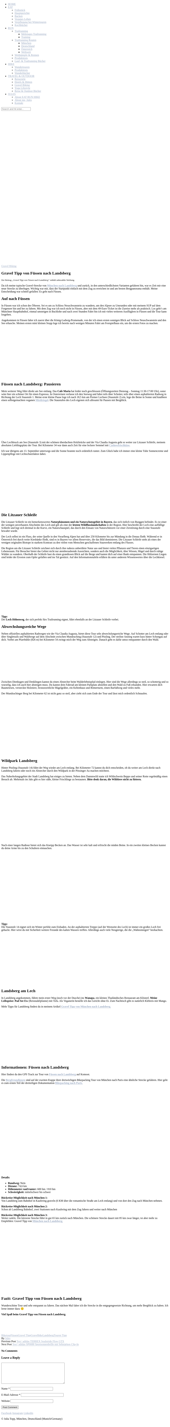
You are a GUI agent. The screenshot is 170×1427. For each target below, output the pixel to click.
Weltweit (26, 52)
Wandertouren (22, 67)
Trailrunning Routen (25, 40)
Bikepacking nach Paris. (69, 1083)
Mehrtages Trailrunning (33, 34)
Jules (7, 1338)
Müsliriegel (42, 400)
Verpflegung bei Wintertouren (30, 22)
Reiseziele (20, 79)
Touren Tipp (60, 1335)
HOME (12, 4)
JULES (12, 94)
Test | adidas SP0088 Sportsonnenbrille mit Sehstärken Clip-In (45, 1344)
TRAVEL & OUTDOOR (21, 76)
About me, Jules (23, 100)
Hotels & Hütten (23, 82)
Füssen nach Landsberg (62, 1074)
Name (5, 1392)
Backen (19, 16)
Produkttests (21, 58)
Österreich (26, 49)
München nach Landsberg (62, 285)
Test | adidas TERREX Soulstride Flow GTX (40, 1341)
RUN (11, 28)
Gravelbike (36, 1335)
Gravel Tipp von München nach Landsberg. (85, 1006)
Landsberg (48, 1335)
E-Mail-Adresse (10, 1398)
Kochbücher (21, 25)
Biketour (6, 1335)
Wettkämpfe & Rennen (27, 55)
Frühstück (20, 10)
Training (25, 37)
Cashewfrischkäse (119, 445)
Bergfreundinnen (15, 1080)
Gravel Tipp (24, 1335)
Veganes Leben (23, 19)
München (26, 43)
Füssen (14, 1335)
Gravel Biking (22, 85)
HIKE (11, 64)
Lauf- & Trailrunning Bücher (30, 61)
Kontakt (19, 103)
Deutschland (28, 46)
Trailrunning (21, 31)
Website (5, 1405)
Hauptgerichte (22, 13)
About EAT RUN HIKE (27, 97)
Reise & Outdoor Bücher (28, 91)
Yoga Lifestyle (22, 88)
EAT (10, 7)
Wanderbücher (22, 73)
